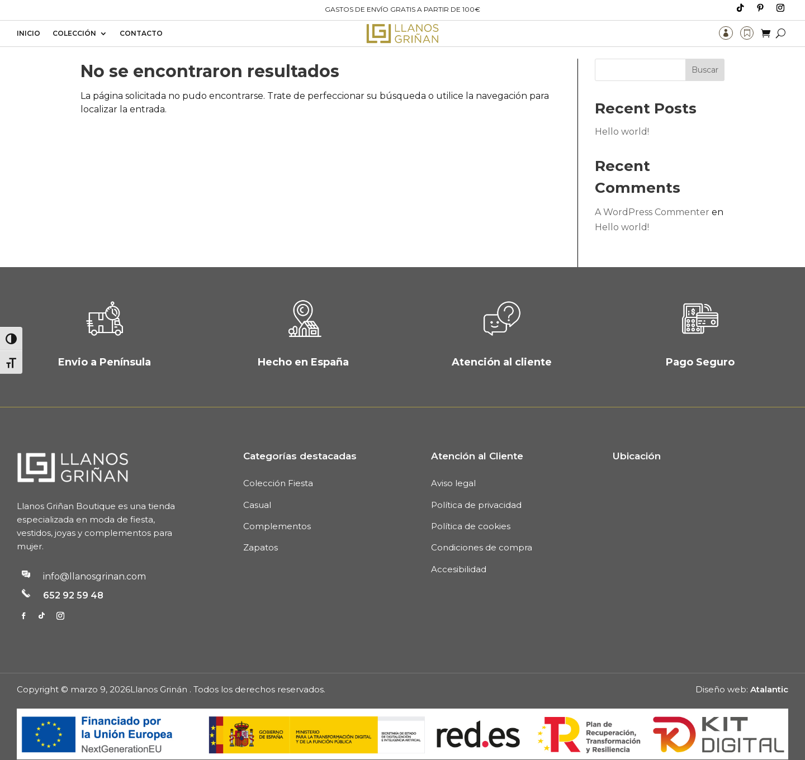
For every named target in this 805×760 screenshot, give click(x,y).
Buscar (705, 58)
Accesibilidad (458, 557)
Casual (257, 492)
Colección (74, 33)
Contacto (141, 33)
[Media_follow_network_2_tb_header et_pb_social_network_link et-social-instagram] (780, 8)
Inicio (28, 33)
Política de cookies (470, 514)
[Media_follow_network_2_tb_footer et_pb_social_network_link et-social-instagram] (60, 603)
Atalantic (769, 677)
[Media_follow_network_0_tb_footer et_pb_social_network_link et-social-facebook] (23, 603)
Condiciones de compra (481, 535)
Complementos (277, 514)
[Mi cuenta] (725, 33)
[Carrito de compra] (765, 33)
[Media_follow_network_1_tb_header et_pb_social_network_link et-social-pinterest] (760, 8)
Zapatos (260, 535)
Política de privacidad (476, 492)
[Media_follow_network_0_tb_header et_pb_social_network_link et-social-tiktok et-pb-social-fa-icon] (740, 8)
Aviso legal (453, 471)
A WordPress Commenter (652, 200)
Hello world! (622, 120)
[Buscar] (780, 33)
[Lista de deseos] (747, 33)
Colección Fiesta (278, 471)
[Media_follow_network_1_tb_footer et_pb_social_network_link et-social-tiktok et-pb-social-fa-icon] (41, 603)
